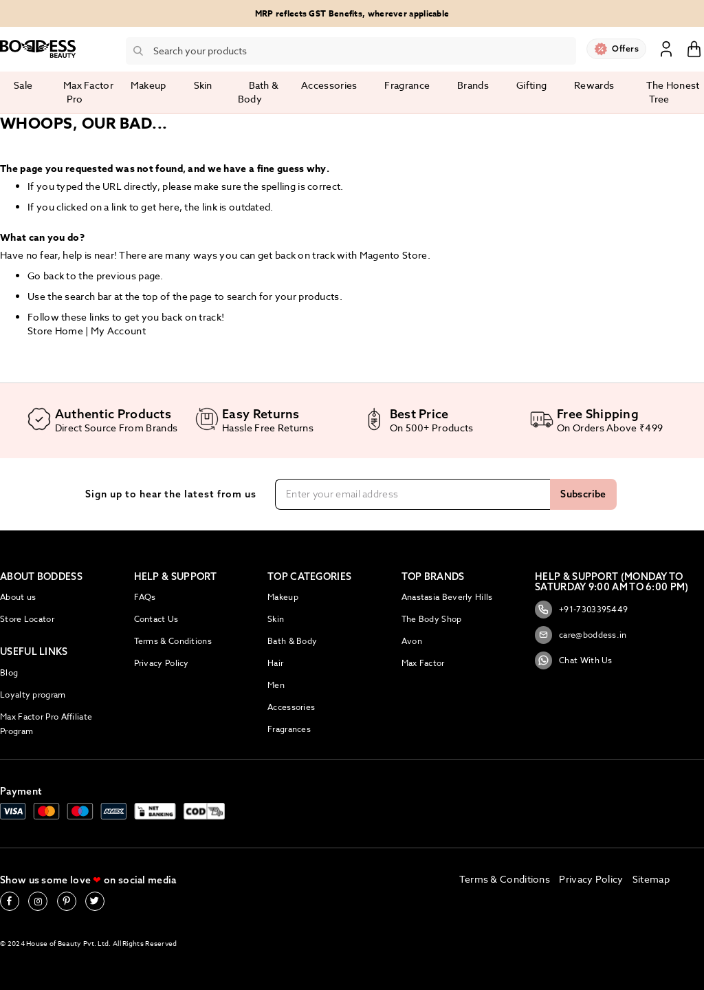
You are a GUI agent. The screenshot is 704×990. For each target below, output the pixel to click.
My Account (118, 330)
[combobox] (351, 51)
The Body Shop (432, 619)
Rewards (594, 85)
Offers (625, 48)
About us (18, 597)
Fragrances (289, 729)
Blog (9, 672)
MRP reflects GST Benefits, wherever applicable (352, 13)
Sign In (666, 48)
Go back (46, 275)
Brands (473, 85)
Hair (275, 663)
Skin (275, 619)
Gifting (531, 85)
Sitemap (651, 878)
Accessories (291, 707)
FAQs (145, 597)
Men (276, 685)
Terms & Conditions (173, 641)
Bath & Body (292, 641)
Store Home (55, 330)
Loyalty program (33, 694)
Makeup (282, 597)
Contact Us (156, 619)
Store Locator (27, 619)
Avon (412, 641)
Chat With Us (574, 660)
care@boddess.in (581, 635)
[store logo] (38, 49)
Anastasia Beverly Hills (447, 597)
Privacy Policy (161, 663)
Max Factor (423, 663)
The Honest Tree (673, 91)
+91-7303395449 (581, 609)
